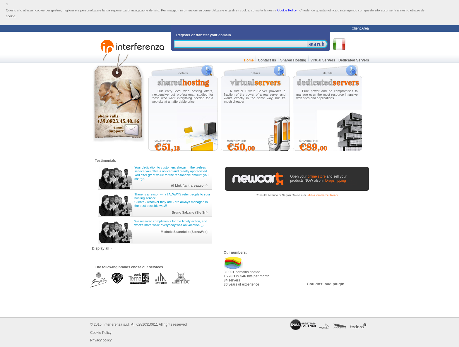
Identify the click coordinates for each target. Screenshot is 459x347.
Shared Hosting (293, 60)
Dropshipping (335, 180)
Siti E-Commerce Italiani (322, 195)
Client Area (360, 28)
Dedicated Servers (354, 60)
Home (249, 60)
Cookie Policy (287, 10)
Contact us (267, 60)
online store (316, 176)
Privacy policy (101, 340)
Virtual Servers (322, 60)
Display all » (102, 248)
